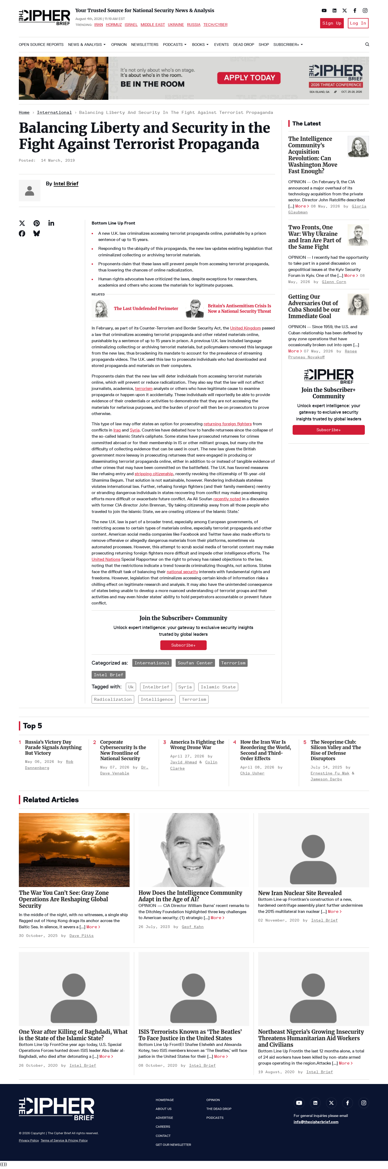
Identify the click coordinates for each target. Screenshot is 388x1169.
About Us (164, 1111)
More (300, 207)
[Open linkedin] (333, 10)
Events (221, 46)
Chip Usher (252, 775)
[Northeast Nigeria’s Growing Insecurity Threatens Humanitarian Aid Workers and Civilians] (313, 991)
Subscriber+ (286, 46)
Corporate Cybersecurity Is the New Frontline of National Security (123, 752)
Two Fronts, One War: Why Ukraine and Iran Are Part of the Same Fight (314, 239)
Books (198, 46)
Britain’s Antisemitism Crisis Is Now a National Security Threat (239, 310)
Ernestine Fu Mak (330, 775)
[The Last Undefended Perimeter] (101, 310)
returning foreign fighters (228, 425)
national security (182, 573)
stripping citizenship (154, 475)
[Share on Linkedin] (51, 225)
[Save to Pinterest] (36, 225)
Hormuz (114, 25)
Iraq (117, 431)
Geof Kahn (193, 928)
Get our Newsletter (173, 1146)
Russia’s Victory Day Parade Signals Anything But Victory (53, 749)
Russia (193, 25)
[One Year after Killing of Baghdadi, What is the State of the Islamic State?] (74, 991)
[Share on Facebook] (22, 235)
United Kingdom (245, 329)
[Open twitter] (343, 10)
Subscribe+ (183, 646)
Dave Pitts (82, 937)
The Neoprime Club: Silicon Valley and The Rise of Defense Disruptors (336, 752)
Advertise (164, 1120)
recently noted (227, 500)
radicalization (113, 701)
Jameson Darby (326, 781)
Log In (358, 23)
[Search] (367, 46)
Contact (163, 1137)
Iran (98, 25)
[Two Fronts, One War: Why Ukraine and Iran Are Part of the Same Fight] (358, 236)
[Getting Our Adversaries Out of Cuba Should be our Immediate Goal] (358, 306)
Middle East (153, 25)
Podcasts (173, 46)
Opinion (119, 46)
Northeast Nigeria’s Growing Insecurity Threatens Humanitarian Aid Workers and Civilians (311, 1040)
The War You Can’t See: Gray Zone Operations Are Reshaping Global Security (64, 901)
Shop (264, 46)
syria (185, 688)
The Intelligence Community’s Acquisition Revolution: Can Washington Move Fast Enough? (312, 156)
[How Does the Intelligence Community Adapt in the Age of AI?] (193, 852)
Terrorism (233, 664)
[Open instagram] (364, 10)
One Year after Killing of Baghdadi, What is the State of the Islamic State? (73, 1036)
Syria (135, 431)
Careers (163, 1128)
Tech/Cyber (215, 25)
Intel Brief (66, 185)
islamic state (218, 688)
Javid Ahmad (183, 764)
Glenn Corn (334, 283)
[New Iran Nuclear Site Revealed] (313, 852)
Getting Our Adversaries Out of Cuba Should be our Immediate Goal (314, 308)
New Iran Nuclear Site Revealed (300, 894)
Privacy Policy (29, 1142)
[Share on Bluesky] (36, 235)
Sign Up (329, 23)
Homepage (165, 1101)
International (54, 114)
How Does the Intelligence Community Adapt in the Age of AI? (190, 898)
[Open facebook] (353, 10)
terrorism (144, 390)
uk (131, 688)
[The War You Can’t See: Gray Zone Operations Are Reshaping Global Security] (74, 852)
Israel (131, 25)
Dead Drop (243, 46)
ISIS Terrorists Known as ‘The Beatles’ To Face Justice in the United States (190, 1036)
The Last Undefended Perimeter (146, 310)
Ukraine (176, 25)
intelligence (157, 701)
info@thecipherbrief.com (316, 1123)
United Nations (106, 560)
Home (24, 114)
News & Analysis (85, 46)
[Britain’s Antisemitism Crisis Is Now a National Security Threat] (195, 310)
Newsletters (144, 46)
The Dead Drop (218, 1111)
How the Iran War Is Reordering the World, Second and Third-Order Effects (265, 752)
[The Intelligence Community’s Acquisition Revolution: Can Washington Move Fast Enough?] (358, 148)
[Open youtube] (323, 10)
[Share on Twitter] (22, 225)
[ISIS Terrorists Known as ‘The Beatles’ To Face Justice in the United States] (193, 991)
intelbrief (156, 688)
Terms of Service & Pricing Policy (64, 1142)
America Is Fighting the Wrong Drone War (197, 746)
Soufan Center (195, 664)
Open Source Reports (41, 46)
